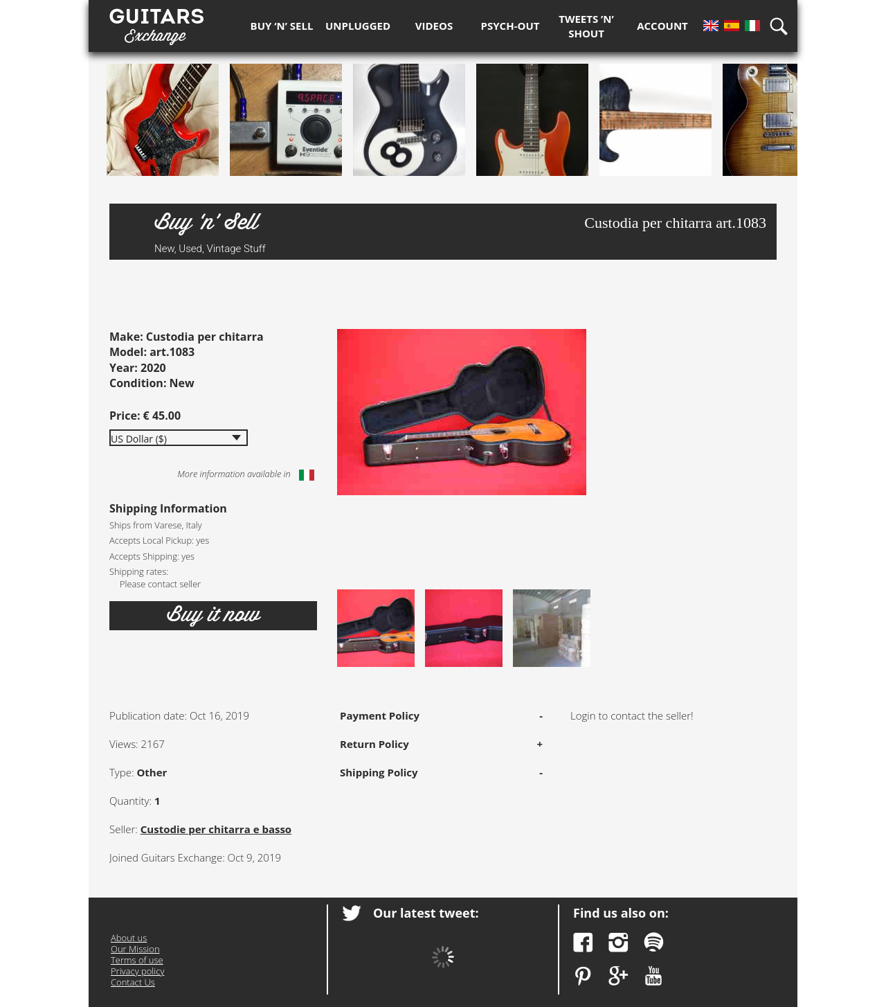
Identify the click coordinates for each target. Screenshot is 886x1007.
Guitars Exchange (156, 23)
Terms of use (137, 960)
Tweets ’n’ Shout (586, 26)
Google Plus (618, 976)
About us (129, 938)
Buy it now (213, 615)
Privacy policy (137, 971)
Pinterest (583, 976)
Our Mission (135, 949)
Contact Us (133, 982)
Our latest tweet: (426, 912)
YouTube (654, 976)
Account (662, 26)
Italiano (306, 475)
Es (731, 25)
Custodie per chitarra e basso (216, 829)
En (710, 25)
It (752, 25)
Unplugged (357, 26)
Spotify (654, 942)
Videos (434, 26)
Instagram (618, 942)
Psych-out (510, 26)
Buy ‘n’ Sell (282, 26)
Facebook (583, 942)
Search (783, 26)
